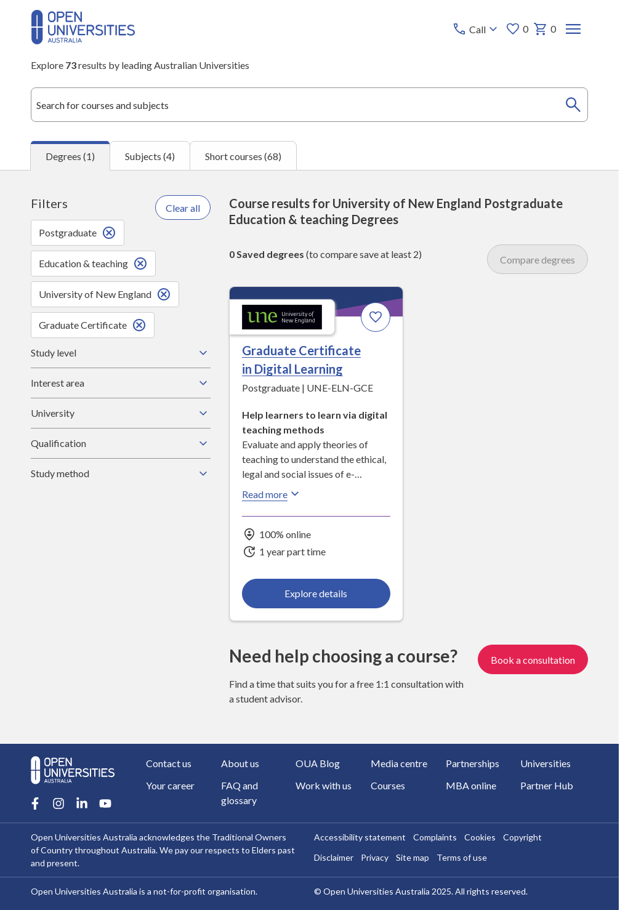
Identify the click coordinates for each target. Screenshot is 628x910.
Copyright (522, 837)
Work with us (324, 785)
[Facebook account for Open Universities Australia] (35, 803)
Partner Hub (546, 785)
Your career (170, 785)
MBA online (471, 785)
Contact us (168, 763)
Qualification (120, 443)
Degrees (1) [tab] (70, 156)
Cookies (480, 837)
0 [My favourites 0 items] (516, 29)
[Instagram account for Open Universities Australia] (58, 803)
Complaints (435, 837)
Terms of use (462, 857)
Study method (120, 473)
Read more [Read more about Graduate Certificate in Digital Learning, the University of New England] (272, 493)
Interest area (120, 383)
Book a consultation (533, 659)
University (120, 413)
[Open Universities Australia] (83, 40)
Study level (120, 352)
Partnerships (472, 763)
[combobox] (309, 104)
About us (240, 763)
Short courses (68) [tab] (243, 156)
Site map (412, 857)
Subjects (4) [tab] (150, 156)
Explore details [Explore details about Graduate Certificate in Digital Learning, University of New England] (315, 593)
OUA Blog (318, 763)
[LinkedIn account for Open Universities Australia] (82, 803)
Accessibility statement (360, 837)
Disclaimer (333, 857)
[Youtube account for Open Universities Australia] (105, 803)
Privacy (374, 857)
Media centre (399, 763)
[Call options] (476, 29)
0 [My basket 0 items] (544, 29)
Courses (388, 785)
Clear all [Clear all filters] (183, 208)
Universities (545, 763)
